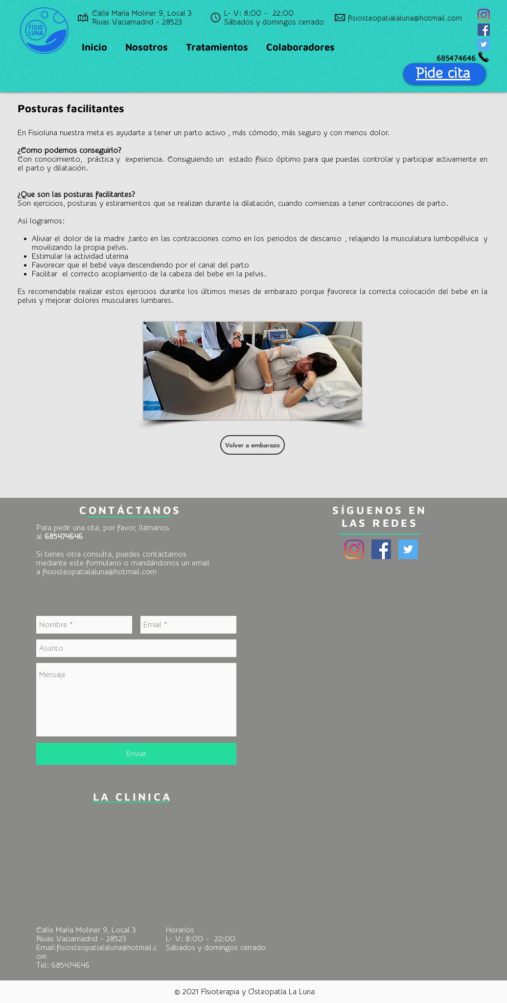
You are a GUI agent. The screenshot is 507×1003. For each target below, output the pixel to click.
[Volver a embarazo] (252, 445)
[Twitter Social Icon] (484, 44)
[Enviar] (136, 754)
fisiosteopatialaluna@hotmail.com (100, 571)
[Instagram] (484, 15)
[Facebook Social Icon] (484, 30)
